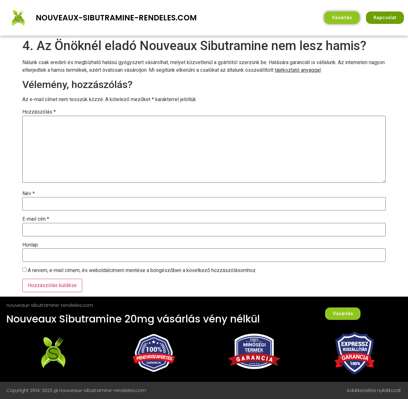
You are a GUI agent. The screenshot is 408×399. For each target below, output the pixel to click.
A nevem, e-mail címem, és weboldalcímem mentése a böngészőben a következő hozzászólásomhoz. (142, 270)
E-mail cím (35, 219)
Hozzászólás (39, 112)
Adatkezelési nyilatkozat (374, 390)
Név (28, 193)
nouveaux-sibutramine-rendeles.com (116, 17)
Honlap (30, 245)
